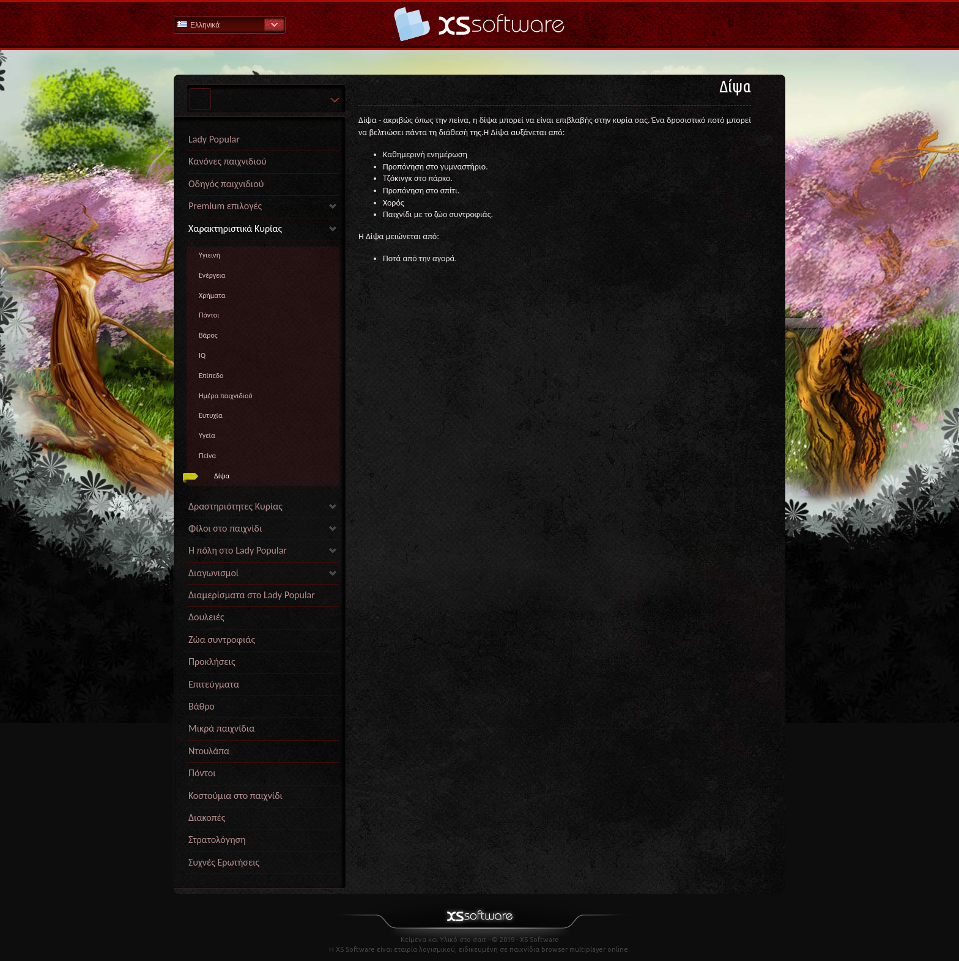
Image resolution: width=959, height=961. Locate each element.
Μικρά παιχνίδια (221, 728)
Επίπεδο (211, 375)
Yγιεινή (209, 255)
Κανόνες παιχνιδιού (227, 161)
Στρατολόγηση (217, 839)
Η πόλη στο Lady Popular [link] (237, 550)
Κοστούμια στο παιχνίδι (235, 795)
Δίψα (221, 476)
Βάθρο (201, 706)
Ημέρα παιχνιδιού (226, 395)
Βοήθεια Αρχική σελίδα (479, 24)
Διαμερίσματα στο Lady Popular (251, 595)
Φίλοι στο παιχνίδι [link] (225, 528)
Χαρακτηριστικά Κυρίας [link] (235, 228)
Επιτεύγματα (213, 684)
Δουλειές (206, 617)
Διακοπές (206, 817)
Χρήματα (212, 295)
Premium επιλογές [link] (225, 206)
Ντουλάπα (208, 751)
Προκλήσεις (211, 661)
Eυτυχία (211, 415)
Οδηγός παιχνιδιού (226, 184)
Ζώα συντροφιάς (221, 639)
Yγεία (207, 435)
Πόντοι (209, 315)
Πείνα (207, 455)
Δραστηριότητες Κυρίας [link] (235, 506)
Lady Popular (214, 139)
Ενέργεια (212, 275)
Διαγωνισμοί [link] (213, 573)
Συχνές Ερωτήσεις (223, 862)
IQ (202, 355)
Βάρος (208, 335)
